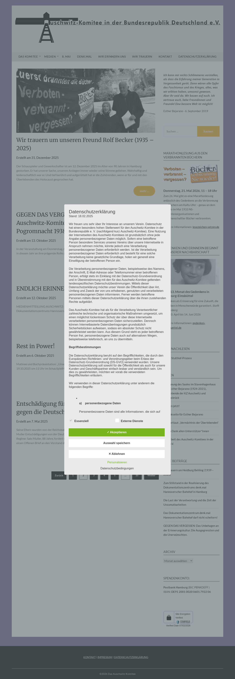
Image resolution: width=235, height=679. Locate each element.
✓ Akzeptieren (117, 432)
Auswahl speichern (116, 443)
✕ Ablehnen (117, 453)
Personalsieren (117, 462)
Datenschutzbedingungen (117, 468)
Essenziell (78, 420)
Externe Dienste (129, 420)
